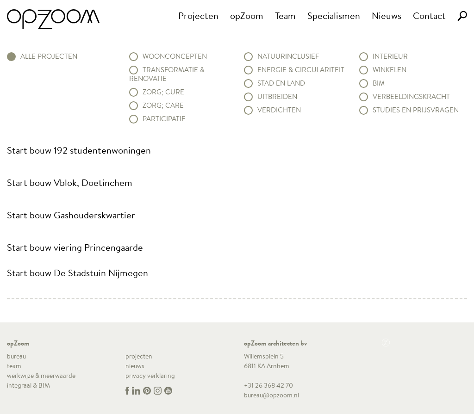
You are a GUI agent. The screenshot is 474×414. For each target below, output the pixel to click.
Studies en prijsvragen (416, 110)
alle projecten (48, 56)
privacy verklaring (150, 375)
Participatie (164, 119)
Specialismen (333, 15)
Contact (429, 15)
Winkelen (389, 70)
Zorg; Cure (163, 92)
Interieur (390, 56)
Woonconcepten (175, 56)
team (14, 366)
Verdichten (279, 110)
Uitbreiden (277, 97)
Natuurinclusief (288, 56)
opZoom (246, 15)
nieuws (134, 366)
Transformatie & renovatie (167, 74)
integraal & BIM (28, 385)
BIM (379, 83)
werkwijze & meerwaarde (41, 375)
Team (285, 15)
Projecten (198, 15)
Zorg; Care (163, 105)
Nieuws (386, 15)
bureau (16, 356)
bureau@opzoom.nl (271, 395)
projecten (138, 356)
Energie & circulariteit (300, 70)
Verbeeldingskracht (411, 97)
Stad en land (281, 83)
